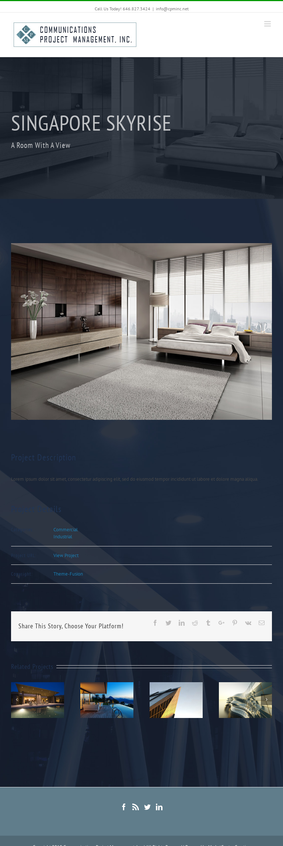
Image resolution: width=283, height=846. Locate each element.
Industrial (62, 537)
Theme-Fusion (68, 574)
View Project (65, 555)
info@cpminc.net (172, 8)
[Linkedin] (159, 807)
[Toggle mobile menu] (268, 24)
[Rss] (135, 807)
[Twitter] (147, 807)
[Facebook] (123, 807)
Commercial (65, 529)
